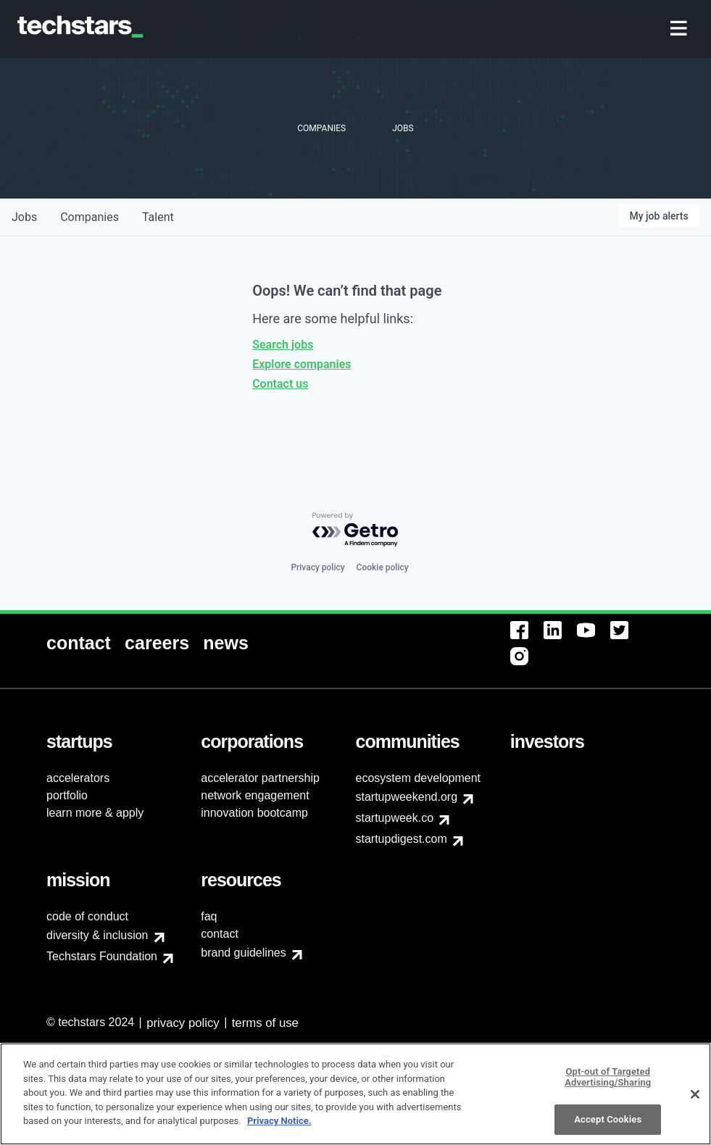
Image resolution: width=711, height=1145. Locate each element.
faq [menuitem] (209, 916)
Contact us (280, 384)
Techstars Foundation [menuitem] (101, 956)
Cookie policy (383, 567)
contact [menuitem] (219, 934)
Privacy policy (317, 567)
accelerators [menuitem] (77, 778)
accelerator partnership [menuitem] (260, 778)
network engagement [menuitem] (255, 795)
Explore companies (301, 364)
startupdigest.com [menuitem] (401, 839)
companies (89, 217)
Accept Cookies (607, 1125)
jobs (24, 217)
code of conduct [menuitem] (87, 916)
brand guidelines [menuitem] (243, 952)
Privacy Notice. (279, 1127)
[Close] (695, 1100)
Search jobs (282, 344)
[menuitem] (680, 29)
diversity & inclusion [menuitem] (97, 935)
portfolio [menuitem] (67, 795)
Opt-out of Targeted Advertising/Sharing (608, 1083)
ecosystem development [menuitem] (418, 778)
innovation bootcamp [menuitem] (254, 813)
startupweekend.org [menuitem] (407, 797)
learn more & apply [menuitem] (95, 813)
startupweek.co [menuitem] (395, 818)
